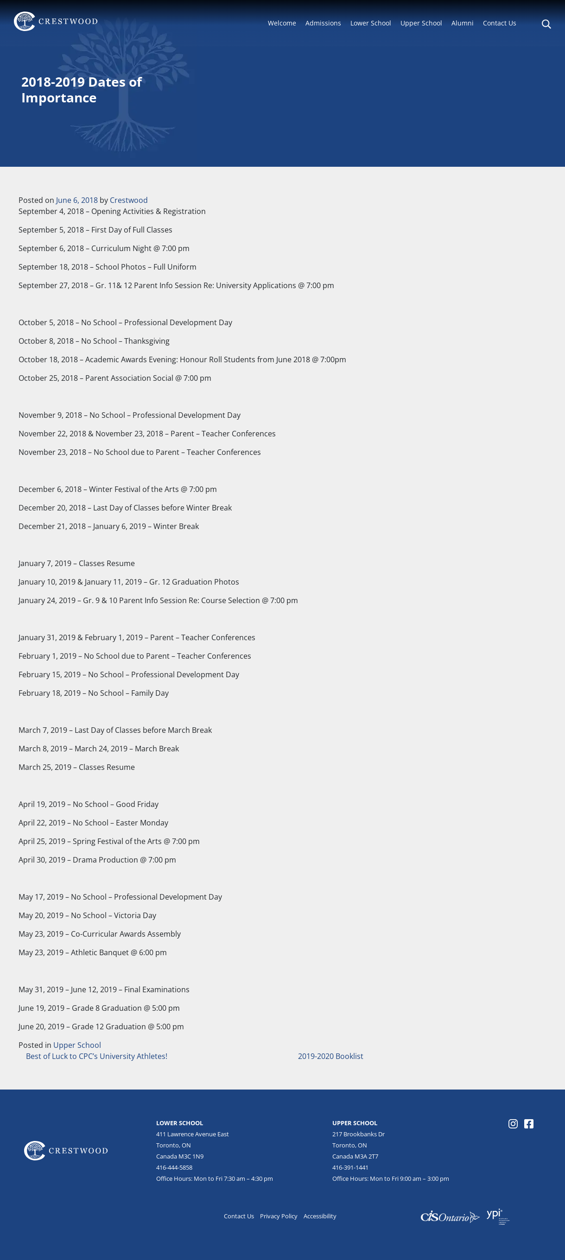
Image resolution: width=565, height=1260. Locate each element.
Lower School (370, 23)
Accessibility (320, 1216)
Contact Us (499, 23)
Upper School (421, 23)
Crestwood (129, 200)
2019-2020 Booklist (331, 1056)
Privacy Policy (279, 1216)
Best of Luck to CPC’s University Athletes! (95, 1056)
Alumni (462, 23)
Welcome (282, 23)
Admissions (323, 23)
